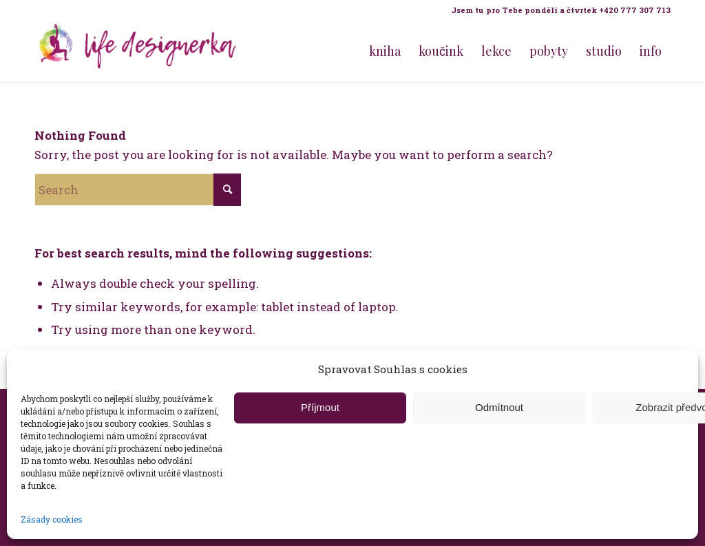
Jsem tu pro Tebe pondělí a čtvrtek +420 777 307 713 (561, 10)
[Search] (137, 190)
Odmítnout (499, 407)
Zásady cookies (52, 519)
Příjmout (320, 407)
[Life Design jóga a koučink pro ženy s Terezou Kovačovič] (137, 51)
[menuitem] (557, 10)
